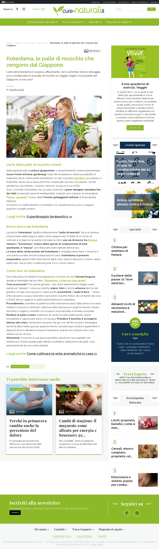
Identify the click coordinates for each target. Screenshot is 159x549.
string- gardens (16, 197)
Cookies (102, 536)
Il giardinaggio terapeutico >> (49, 216)
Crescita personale (139, 2)
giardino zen (81, 178)
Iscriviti (39, 9)
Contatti (59, 529)
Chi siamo (40, 529)
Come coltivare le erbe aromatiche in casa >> (62, 353)
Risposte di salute (117, 22)
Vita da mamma (109, 2)
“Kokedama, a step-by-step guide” (65, 280)
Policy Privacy (84, 536)
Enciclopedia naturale (41, 22)
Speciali (94, 22)
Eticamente (123, 2)
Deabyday (96, 2)
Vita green (38, 366)
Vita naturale (20, 366)
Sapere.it (154, 2)
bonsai (93, 240)
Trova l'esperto (72, 22)
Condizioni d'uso (61, 536)
